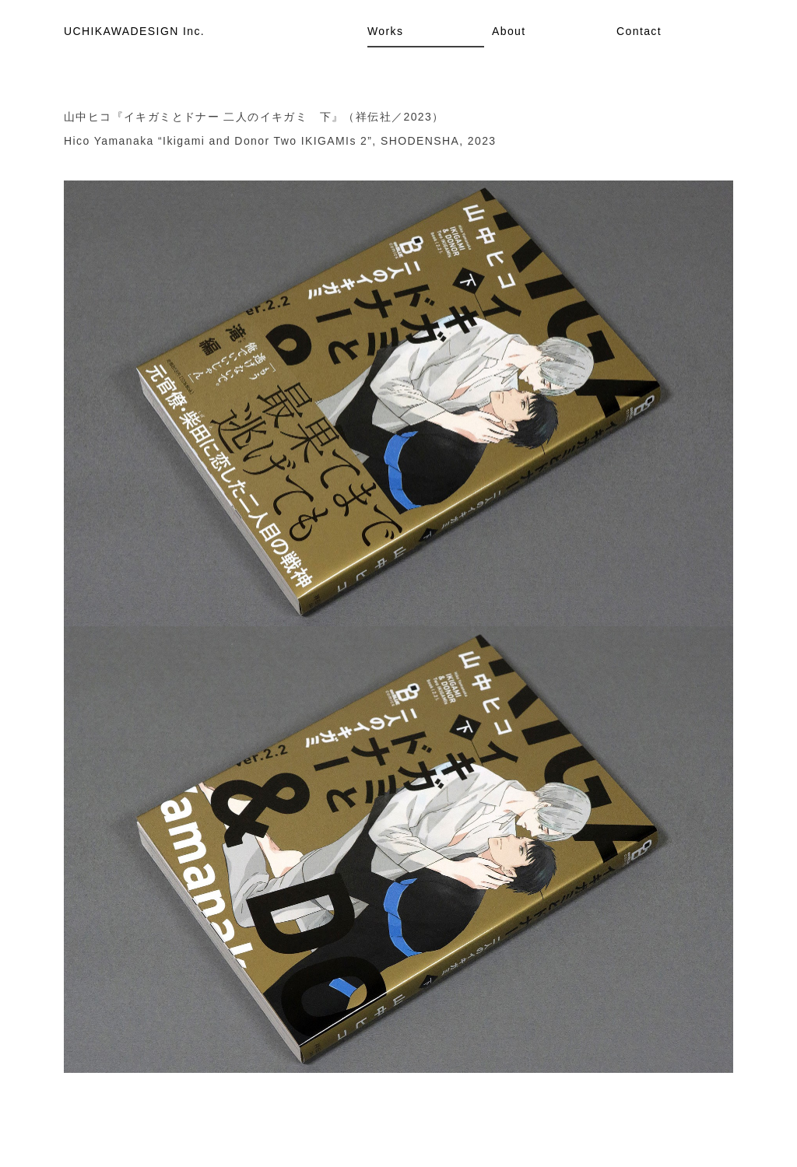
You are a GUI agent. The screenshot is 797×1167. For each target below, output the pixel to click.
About (509, 31)
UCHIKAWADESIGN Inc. (134, 31)
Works (385, 31)
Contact (639, 31)
